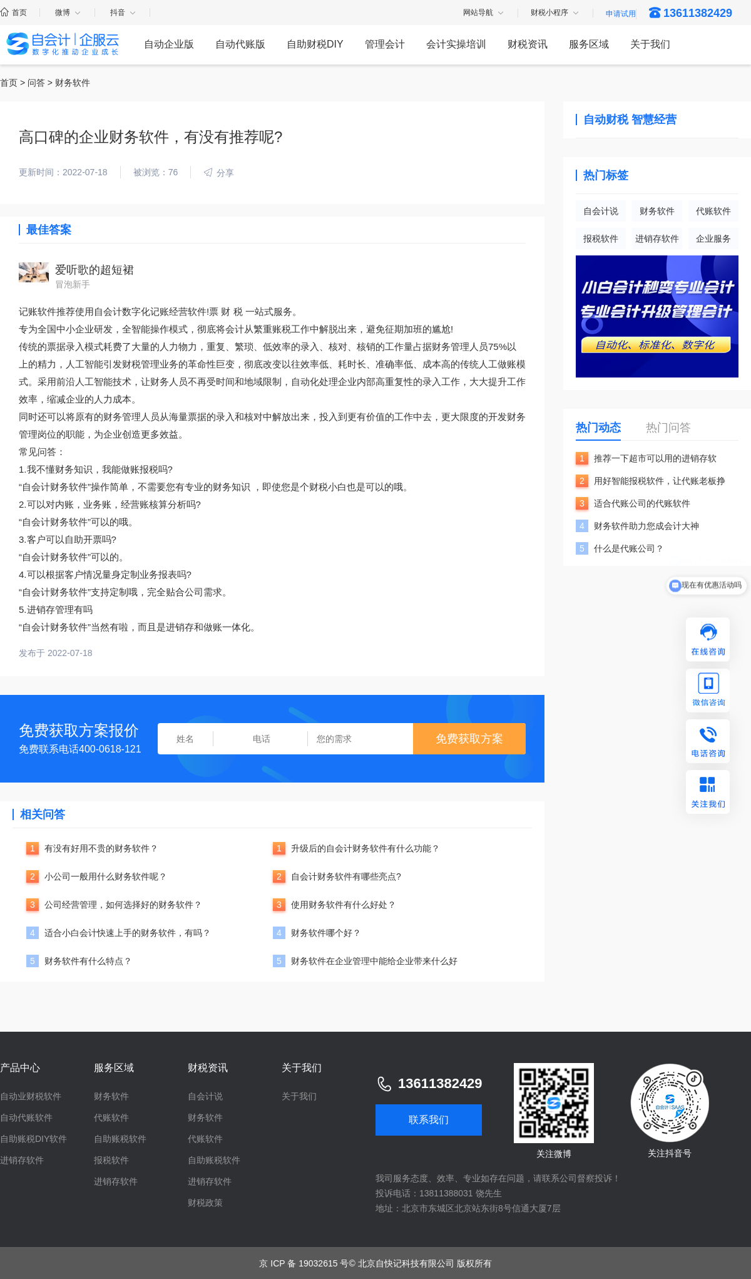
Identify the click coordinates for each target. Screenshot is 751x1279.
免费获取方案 (469, 738)
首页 (13, 12)
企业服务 (713, 239)
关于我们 (650, 44)
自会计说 (600, 211)
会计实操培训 (456, 44)
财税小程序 (555, 13)
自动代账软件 (26, 1117)
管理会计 (385, 44)
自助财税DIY (315, 44)
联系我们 (429, 1119)
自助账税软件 (120, 1139)
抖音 (123, 12)
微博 (68, 12)
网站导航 (484, 13)
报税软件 (600, 239)
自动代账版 (240, 44)
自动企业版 (169, 44)
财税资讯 (528, 44)
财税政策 (205, 1203)
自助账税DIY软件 (33, 1139)
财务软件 (657, 211)
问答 (36, 83)
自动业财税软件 (30, 1096)
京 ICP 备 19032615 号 (304, 1263)
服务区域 (589, 44)
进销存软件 (657, 239)
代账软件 (713, 211)
